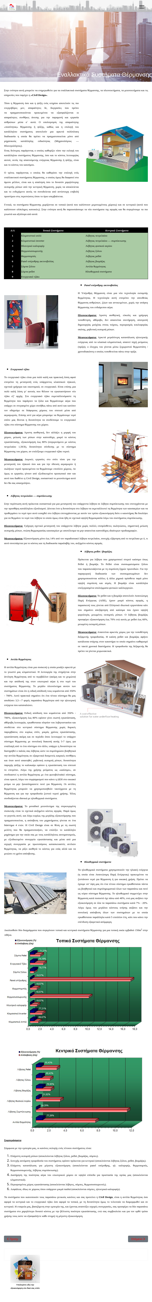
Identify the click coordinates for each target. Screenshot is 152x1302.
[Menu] (141, 7)
